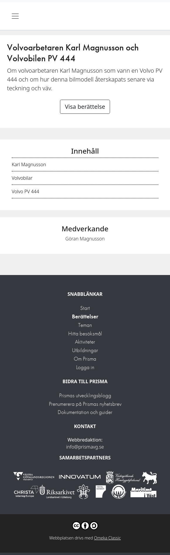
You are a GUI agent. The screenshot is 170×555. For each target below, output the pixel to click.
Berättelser (85, 316)
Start (85, 308)
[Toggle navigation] (15, 16)
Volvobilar (22, 178)
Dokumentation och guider (85, 412)
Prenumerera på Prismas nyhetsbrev (85, 404)
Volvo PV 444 (25, 191)
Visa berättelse (85, 107)
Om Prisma (85, 358)
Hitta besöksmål (85, 333)
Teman (85, 325)
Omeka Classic (107, 538)
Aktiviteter (85, 341)
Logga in (85, 367)
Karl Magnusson (29, 164)
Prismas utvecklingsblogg (85, 395)
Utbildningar (85, 350)
